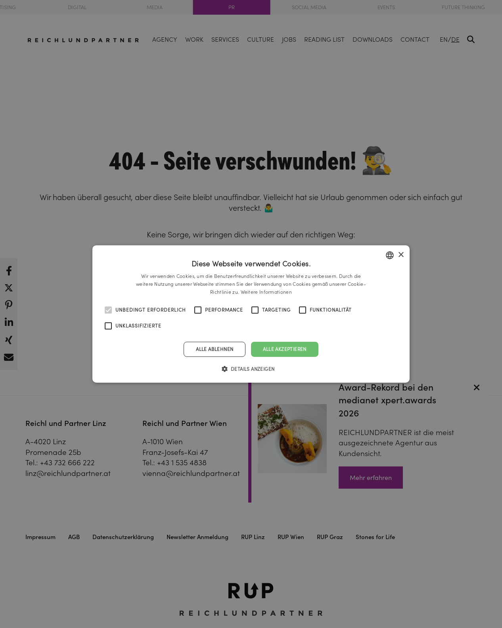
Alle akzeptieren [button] (284, 349)
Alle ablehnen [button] (214, 349)
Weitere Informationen (266, 292)
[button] (251, 369)
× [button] (401, 255)
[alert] (251, 314)
